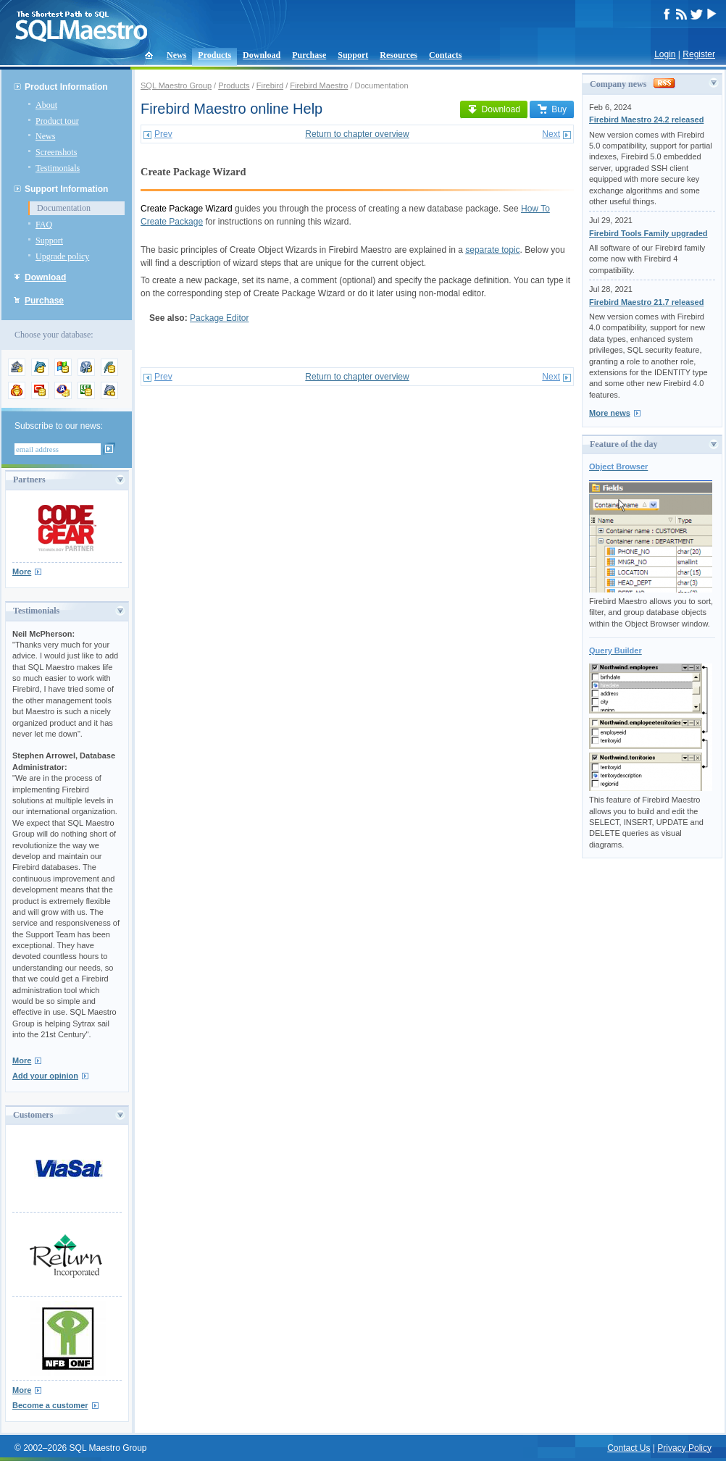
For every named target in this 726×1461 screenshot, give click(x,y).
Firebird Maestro (319, 85)
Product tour (57, 121)
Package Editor (219, 318)
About (46, 105)
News (176, 55)
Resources (398, 55)
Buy (552, 109)
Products (214, 55)
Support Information (66, 189)
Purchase (309, 55)
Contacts (445, 55)
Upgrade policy (62, 256)
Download (261, 55)
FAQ (44, 224)
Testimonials (58, 168)
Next (551, 134)
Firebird (269, 85)
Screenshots (56, 152)
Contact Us (628, 1448)
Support (353, 55)
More (21, 571)
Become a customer (50, 1405)
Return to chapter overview (357, 134)
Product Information (66, 87)
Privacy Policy (684, 1448)
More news (609, 413)
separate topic (492, 250)
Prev (163, 134)
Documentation (64, 208)
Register (699, 54)
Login (664, 54)
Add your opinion (45, 1075)
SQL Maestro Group (176, 85)
